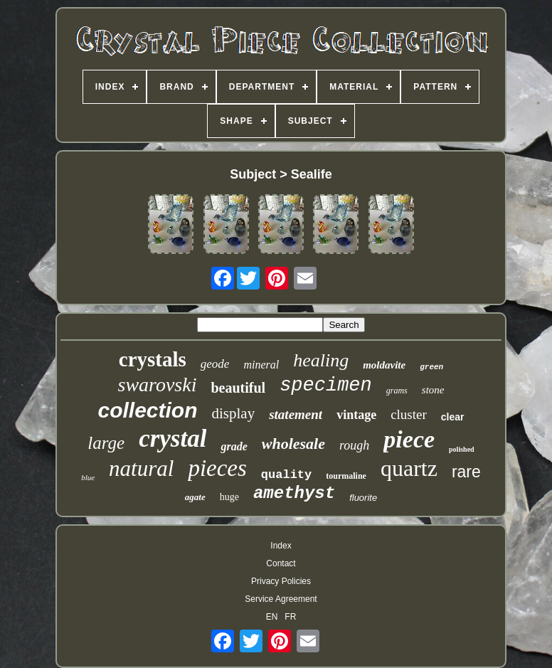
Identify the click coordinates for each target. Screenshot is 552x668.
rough (354, 445)
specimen (326, 385)
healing (321, 360)
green (431, 367)
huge (229, 497)
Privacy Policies (281, 581)
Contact (280, 563)
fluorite (363, 497)
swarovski (157, 384)
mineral (261, 365)
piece (409, 439)
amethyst (294, 493)
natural (141, 468)
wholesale (293, 443)
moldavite (384, 365)
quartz (409, 468)
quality (286, 475)
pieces (217, 468)
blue (88, 477)
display (233, 413)
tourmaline (346, 476)
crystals (152, 359)
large (105, 442)
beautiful (238, 388)
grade (234, 446)
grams (397, 391)
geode (215, 364)
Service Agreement (281, 599)
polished (461, 449)
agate (195, 497)
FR (290, 617)
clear (453, 417)
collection (147, 410)
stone (433, 390)
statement (295, 414)
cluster (409, 414)
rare (466, 471)
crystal (172, 438)
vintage (356, 415)
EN (272, 617)
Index (280, 546)
